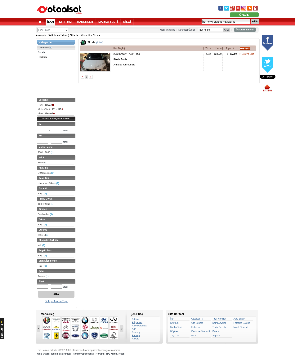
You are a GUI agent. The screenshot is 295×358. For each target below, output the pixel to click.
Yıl (206, 48)
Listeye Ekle (248, 54)
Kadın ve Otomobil (200, 331)
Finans (215, 331)
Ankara (43, 276)
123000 (218, 54)
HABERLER (85, 21)
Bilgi (193, 335)
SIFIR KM (65, 21)
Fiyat (228, 48)
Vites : (46, 113)
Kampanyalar (219, 323)
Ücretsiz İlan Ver (245, 29)
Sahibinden (45, 214)
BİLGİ (127, 21)
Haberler (195, 327)
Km (217, 48)
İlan (172, 318)
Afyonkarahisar (139, 325)
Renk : (46, 105)
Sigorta (216, 335)
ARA (255, 21)
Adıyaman (137, 322)
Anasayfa (41, 35)
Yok (41, 245)
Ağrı (134, 329)
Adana (135, 319)
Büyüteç (174, 331)
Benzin (43, 162)
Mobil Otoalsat (167, 30)
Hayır (42, 193)
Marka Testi (176, 327)
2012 (208, 54)
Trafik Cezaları (219, 327)
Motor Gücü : (50, 109)
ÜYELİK (244, 14)
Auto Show (239, 318)
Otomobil (85, 35)
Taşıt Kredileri (219, 318)
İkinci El (43, 235)
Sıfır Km (174, 323)
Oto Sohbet (197, 323)
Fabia (43, 56)
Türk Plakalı (45, 204)
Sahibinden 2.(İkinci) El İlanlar (63, 35)
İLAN (50, 21)
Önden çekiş (46, 173)
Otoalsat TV (197, 318)
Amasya (136, 335)
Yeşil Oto (175, 335)
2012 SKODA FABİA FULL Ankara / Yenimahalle (127, 59)
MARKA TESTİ (108, 21)
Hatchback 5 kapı (48, 183)
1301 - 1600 (46, 152)
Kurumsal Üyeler (186, 30)
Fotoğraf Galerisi (242, 323)
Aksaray (136, 332)
